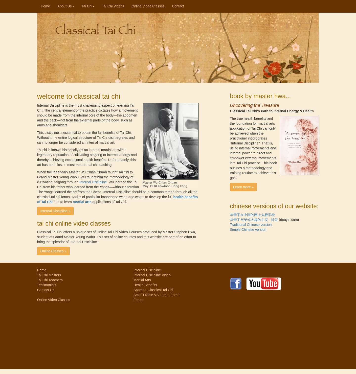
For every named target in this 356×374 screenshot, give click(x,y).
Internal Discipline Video (152, 275)
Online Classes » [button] (53, 251)
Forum (138, 300)
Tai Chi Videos (113, 6)
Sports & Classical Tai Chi (153, 290)
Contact (178, 6)
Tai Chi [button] (88, 6)
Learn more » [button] (243, 187)
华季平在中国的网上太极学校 (252, 215)
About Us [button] (65, 6)
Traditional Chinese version (251, 225)
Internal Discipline (93, 182)
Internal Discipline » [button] (55, 211)
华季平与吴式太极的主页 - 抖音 (254, 220)
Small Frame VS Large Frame (156, 295)
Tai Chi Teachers (50, 280)
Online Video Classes (148, 6)
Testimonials (46, 285)
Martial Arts (142, 280)
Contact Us (45, 290)
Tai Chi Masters (49, 275)
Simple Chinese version (248, 230)
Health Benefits (145, 285)
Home (47, 5)
